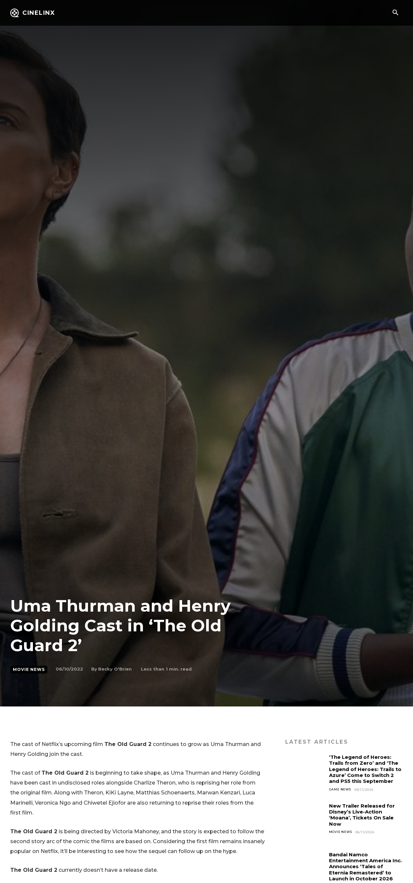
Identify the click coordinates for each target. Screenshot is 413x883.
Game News (341, 795)
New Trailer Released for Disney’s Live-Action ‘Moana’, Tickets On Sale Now (364, 819)
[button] (395, 13)
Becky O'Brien (115, 669)
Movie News (28, 670)
